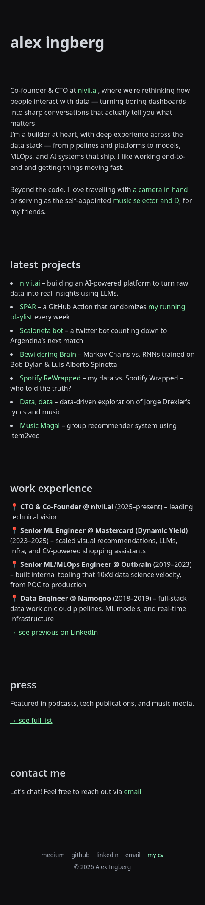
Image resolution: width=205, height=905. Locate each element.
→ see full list (31, 720)
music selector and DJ (147, 200)
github (81, 855)
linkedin (108, 855)
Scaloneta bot (41, 330)
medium (53, 855)
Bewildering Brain (48, 354)
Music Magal (40, 425)
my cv (155, 855)
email (132, 791)
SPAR (28, 306)
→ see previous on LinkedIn (54, 632)
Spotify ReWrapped (50, 378)
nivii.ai (88, 90)
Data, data (36, 401)
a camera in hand (160, 189)
